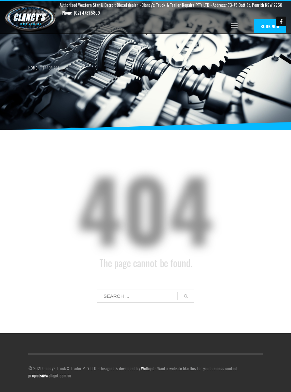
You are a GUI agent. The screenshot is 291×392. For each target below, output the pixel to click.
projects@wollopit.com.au (49, 375)
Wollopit (147, 368)
